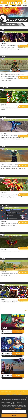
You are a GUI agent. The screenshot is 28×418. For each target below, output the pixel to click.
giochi (7, 5)
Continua (24, 46)
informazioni (8, 331)
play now (18, 331)
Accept (14, 416)
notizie (13, 5)
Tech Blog (14, 394)
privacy (13, 391)
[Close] (26, 398)
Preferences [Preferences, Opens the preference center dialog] (14, 412)
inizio (1, 5)
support (8, 394)
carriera (25, 5)
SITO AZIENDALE (5, 391)
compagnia (17, 5)
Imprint (20, 394)
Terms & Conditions (21, 391)
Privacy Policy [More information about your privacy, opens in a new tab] (18, 408)
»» (26, 310)
